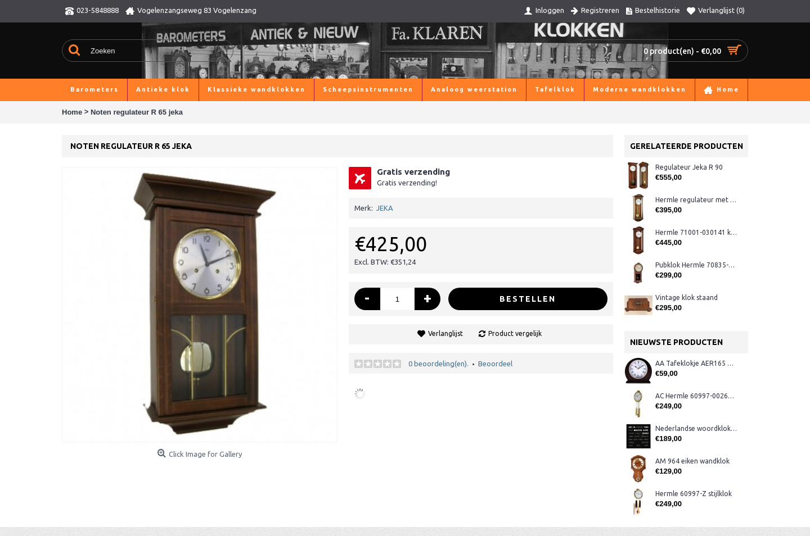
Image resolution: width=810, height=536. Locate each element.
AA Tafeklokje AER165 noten (696, 363)
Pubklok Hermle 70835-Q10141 (696, 265)
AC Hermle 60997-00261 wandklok (696, 395)
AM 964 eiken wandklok (692, 461)
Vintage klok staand (686, 297)
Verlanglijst (445, 333)
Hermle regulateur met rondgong (696, 199)
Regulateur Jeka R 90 (689, 167)
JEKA (384, 208)
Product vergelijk (515, 333)
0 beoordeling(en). (438, 363)
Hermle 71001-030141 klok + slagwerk (696, 232)
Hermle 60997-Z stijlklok (693, 493)
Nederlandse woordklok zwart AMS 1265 (696, 428)
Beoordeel (495, 363)
